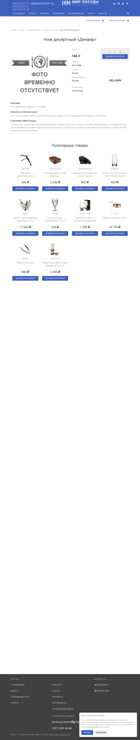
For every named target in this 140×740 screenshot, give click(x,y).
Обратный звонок (42, 3)
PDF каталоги (59, 703)
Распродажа (18, 13)
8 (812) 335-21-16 (20, 3)
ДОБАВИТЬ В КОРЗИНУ (115, 56)
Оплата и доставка (62, 709)
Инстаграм (101, 691)
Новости (102, 13)
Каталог (32, 13)
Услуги (91, 13)
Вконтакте (101, 685)
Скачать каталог (119, 21)
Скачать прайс (95, 21)
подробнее (101, 733)
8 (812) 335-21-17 (20, 6)
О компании (58, 13)
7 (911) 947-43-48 (20, 9)
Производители (76, 13)
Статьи (56, 691)
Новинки (44, 13)
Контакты (57, 697)
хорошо (87, 733)
